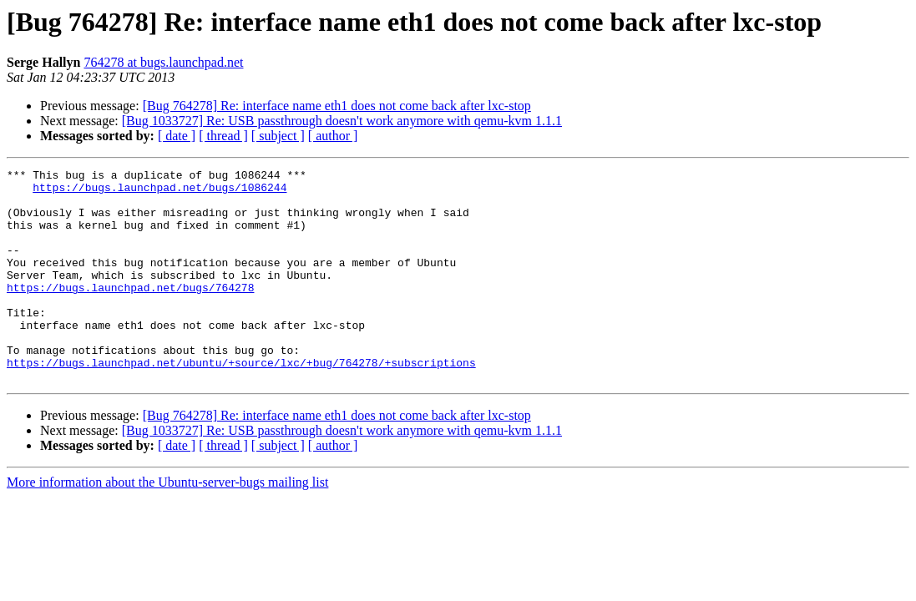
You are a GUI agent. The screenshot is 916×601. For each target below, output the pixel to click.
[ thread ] (223, 136)
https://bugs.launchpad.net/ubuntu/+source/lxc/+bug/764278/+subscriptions (241, 402)
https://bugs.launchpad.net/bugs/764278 (130, 312)
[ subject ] (278, 136)
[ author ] (333, 136)
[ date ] (176, 136)
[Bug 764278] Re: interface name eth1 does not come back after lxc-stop (337, 105)
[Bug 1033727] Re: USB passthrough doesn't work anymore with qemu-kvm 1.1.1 (342, 121)
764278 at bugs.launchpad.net (163, 62)
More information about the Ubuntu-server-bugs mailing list (167, 525)
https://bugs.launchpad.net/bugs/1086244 (159, 191)
